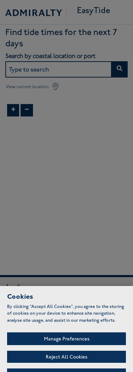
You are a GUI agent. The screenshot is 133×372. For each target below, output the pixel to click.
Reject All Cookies (66, 359)
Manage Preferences (66, 341)
